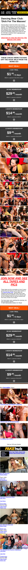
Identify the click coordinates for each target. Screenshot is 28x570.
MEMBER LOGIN (14, 12)
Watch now (3, 507)
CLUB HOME (2, 12)
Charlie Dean (3, 556)
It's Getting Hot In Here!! (6, 439)
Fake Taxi (12, 452)
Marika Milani (3, 474)
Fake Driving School (19, 453)
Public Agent (18, 452)
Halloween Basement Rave (7, 497)
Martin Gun (3, 528)
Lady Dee (2, 554)
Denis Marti (3, 503)
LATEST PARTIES (8, 12)
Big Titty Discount (4, 473)
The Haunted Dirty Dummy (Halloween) (10, 549)
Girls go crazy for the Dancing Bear (9, 421)
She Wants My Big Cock (6, 524)
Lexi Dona (3, 501)
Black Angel (3, 526)
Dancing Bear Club (8, 292)
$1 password (3, 480)
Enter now (3, 533)
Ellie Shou (3, 498)
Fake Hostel (3, 506)
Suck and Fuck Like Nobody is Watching (11, 404)
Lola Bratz (3, 551)
